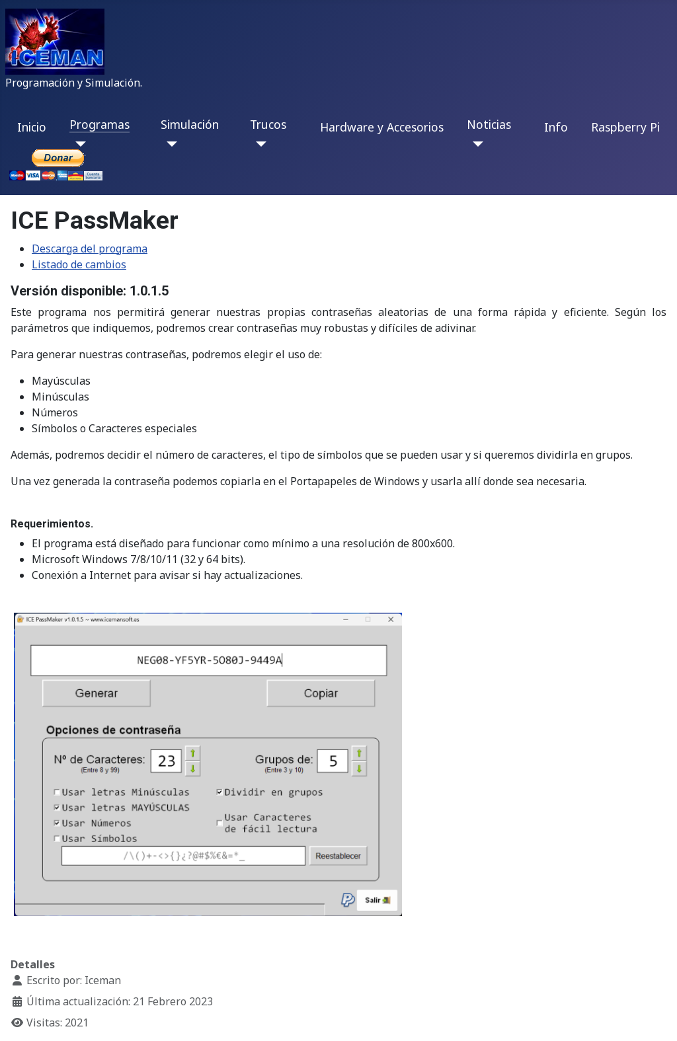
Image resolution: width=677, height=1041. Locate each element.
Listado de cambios (79, 264)
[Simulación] (169, 144)
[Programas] (77, 144)
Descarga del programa (89, 248)
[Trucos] (258, 144)
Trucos (268, 124)
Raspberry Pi (625, 127)
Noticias (489, 124)
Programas (99, 124)
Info (556, 127)
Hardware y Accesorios (382, 127)
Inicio (31, 127)
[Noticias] (475, 144)
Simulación (190, 124)
